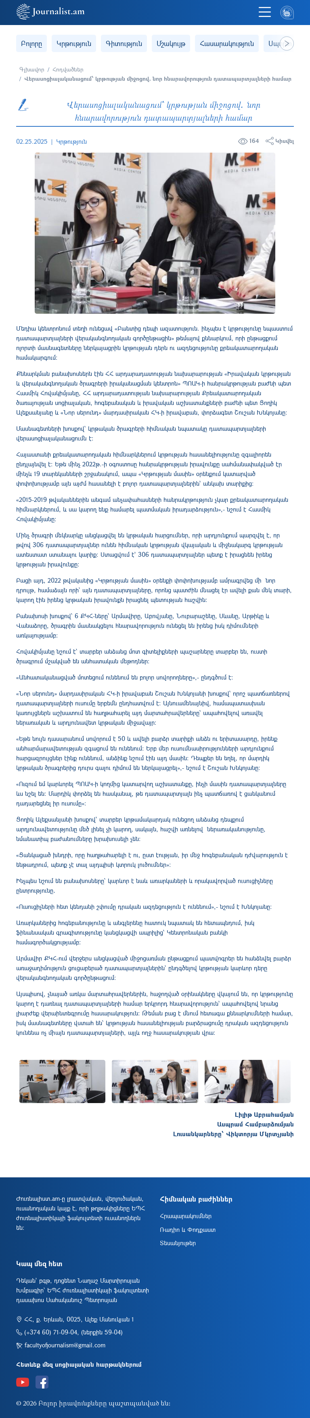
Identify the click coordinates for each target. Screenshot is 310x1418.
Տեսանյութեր (178, 1243)
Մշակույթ (171, 43)
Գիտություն (124, 43)
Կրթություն (74, 43)
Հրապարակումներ (186, 1216)
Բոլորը (31, 43)
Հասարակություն (227, 43)
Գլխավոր (31, 69)
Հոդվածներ (68, 69)
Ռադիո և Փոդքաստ (188, 1229)
